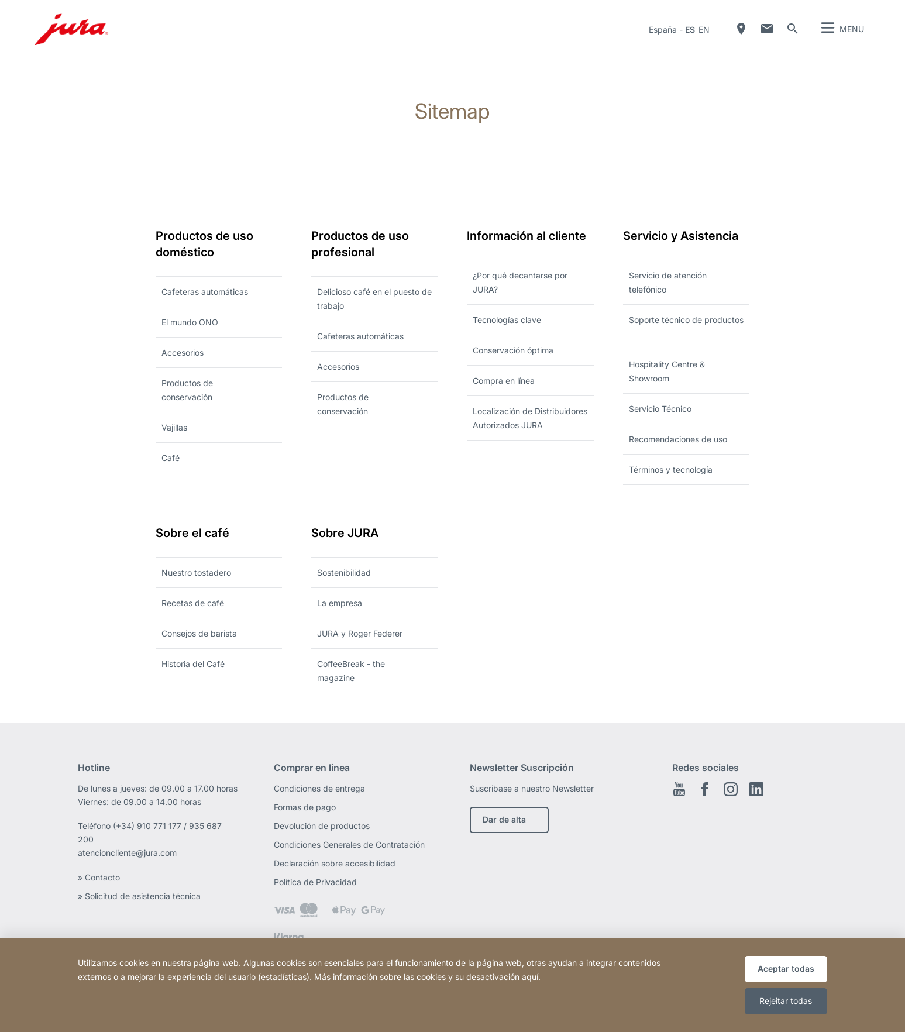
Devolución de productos (322, 826)
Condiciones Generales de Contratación (349, 844)
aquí (530, 977)
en (704, 30)
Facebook (705, 789)
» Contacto (100, 877)
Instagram (731, 789)
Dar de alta (504, 819)
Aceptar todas (786, 968)
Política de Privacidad (316, 882)
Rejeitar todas (785, 1001)
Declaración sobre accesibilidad (334, 863)
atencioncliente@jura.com (127, 853)
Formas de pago (305, 807)
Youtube (679, 789)
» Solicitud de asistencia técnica (139, 896)
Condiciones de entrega (319, 788)
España (663, 30)
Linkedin (756, 789)
